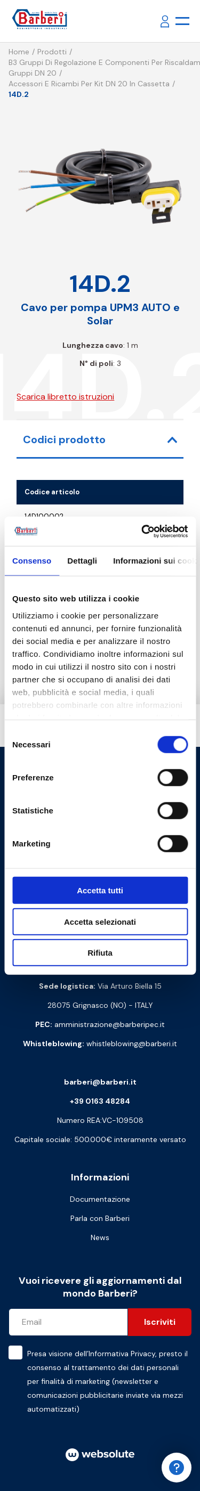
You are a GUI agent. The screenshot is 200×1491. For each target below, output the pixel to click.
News (100, 1237)
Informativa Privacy (122, 1353)
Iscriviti (159, 1321)
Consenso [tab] (31, 560)
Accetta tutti (100, 890)
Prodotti (52, 51)
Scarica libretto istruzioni (65, 396)
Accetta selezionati (100, 921)
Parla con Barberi (100, 1218)
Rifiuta (100, 952)
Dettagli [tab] (82, 560)
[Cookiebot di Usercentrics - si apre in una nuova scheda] (142, 531)
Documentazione (100, 1199)
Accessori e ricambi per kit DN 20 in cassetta (89, 83)
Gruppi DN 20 (33, 73)
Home (19, 51)
